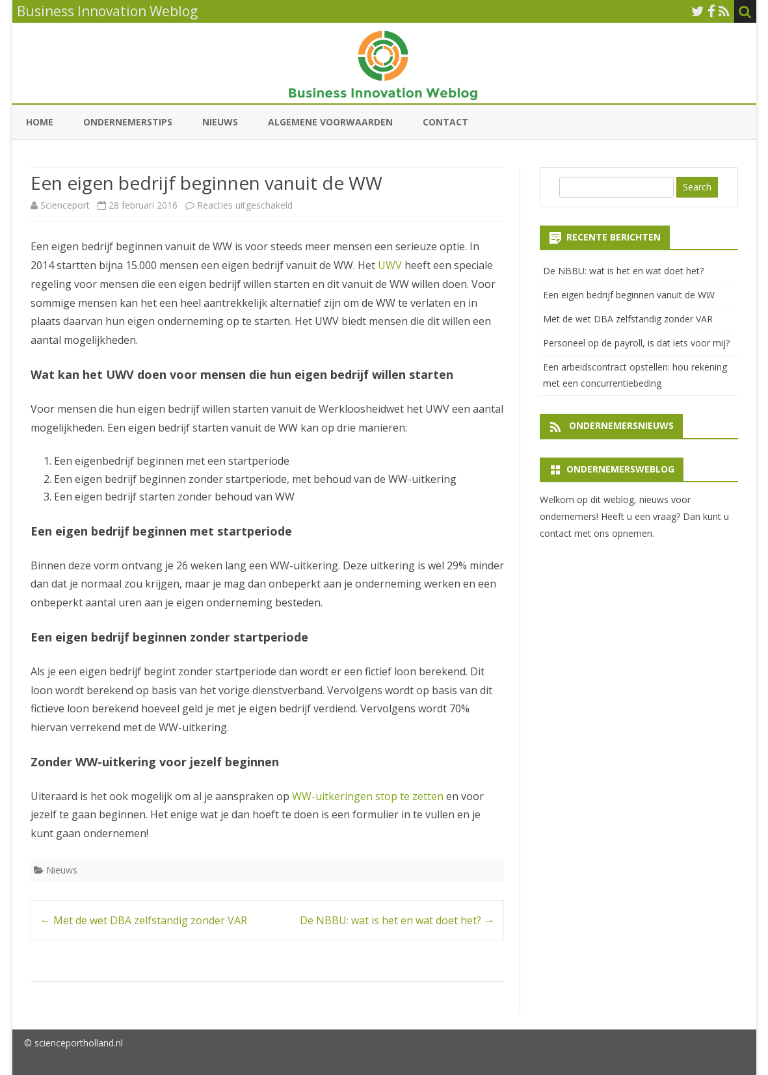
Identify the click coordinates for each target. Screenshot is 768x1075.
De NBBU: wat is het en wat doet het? (397, 920)
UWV (390, 265)
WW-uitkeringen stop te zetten (368, 796)
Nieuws (220, 122)
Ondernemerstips (127, 122)
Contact (445, 122)
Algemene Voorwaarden (330, 122)
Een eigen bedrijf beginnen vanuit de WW (629, 295)
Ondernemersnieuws (621, 425)
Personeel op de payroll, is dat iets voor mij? (636, 343)
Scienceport (65, 205)
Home (39, 122)
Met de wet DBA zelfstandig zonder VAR (143, 920)
